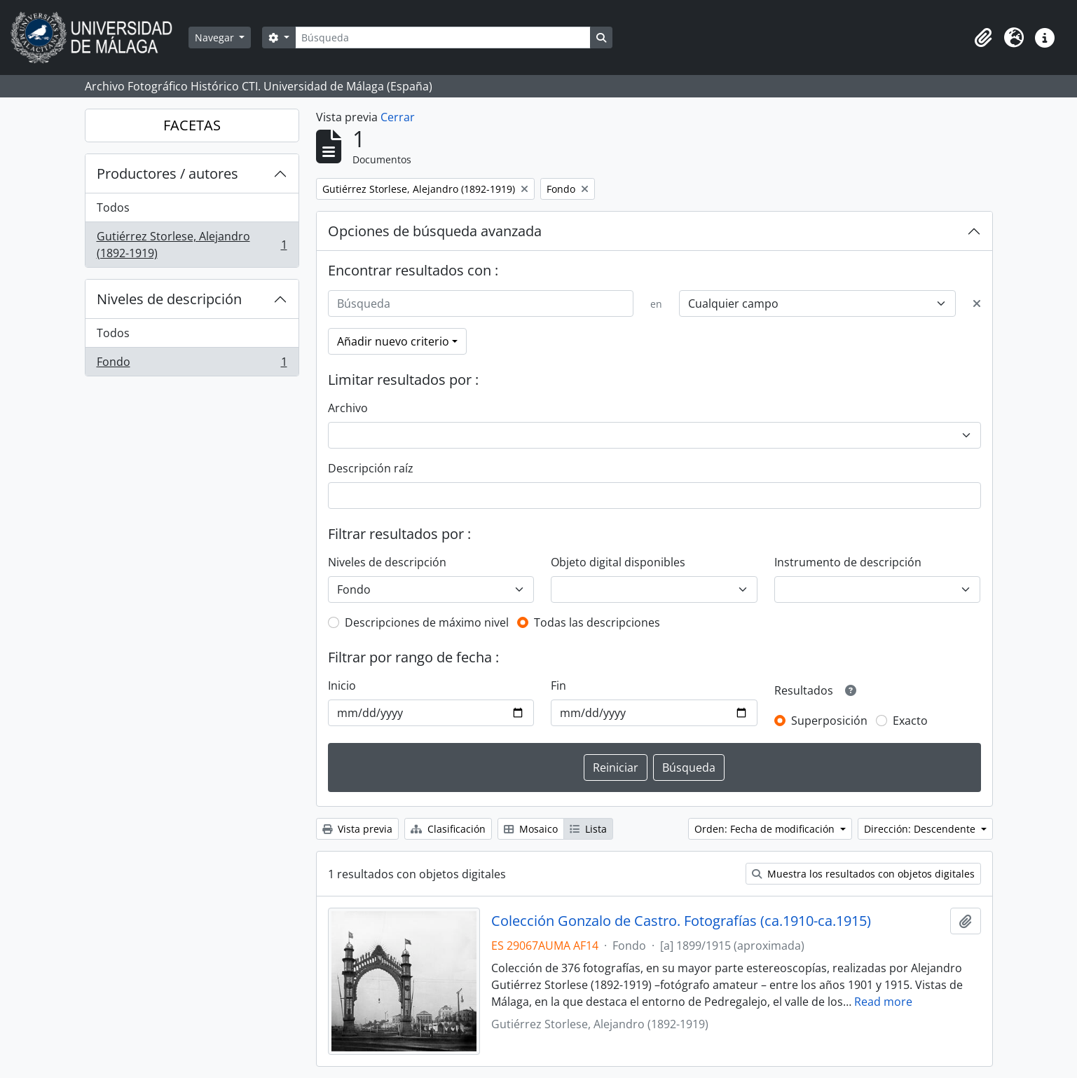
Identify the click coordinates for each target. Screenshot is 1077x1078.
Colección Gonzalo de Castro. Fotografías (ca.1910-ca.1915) (681, 921)
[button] (983, 37)
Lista (588, 828)
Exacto (910, 720)
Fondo (191, 364)
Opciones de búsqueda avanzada (435, 230)
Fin (558, 685)
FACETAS (192, 125)
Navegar (216, 37)
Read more (883, 1001)
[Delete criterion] (977, 303)
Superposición (829, 720)
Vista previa (357, 828)
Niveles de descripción (169, 298)
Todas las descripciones (597, 622)
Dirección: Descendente (921, 828)
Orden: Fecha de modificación (765, 828)
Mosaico (531, 828)
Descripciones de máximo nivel (427, 622)
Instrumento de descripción (847, 562)
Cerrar (397, 117)
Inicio (342, 685)
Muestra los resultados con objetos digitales (863, 873)
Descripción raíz (370, 468)
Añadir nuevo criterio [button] (393, 341)
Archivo (348, 408)
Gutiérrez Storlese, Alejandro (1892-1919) (191, 244)
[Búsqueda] (443, 37)
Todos (113, 207)
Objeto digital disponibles (618, 562)
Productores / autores (167, 173)
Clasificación (448, 828)
